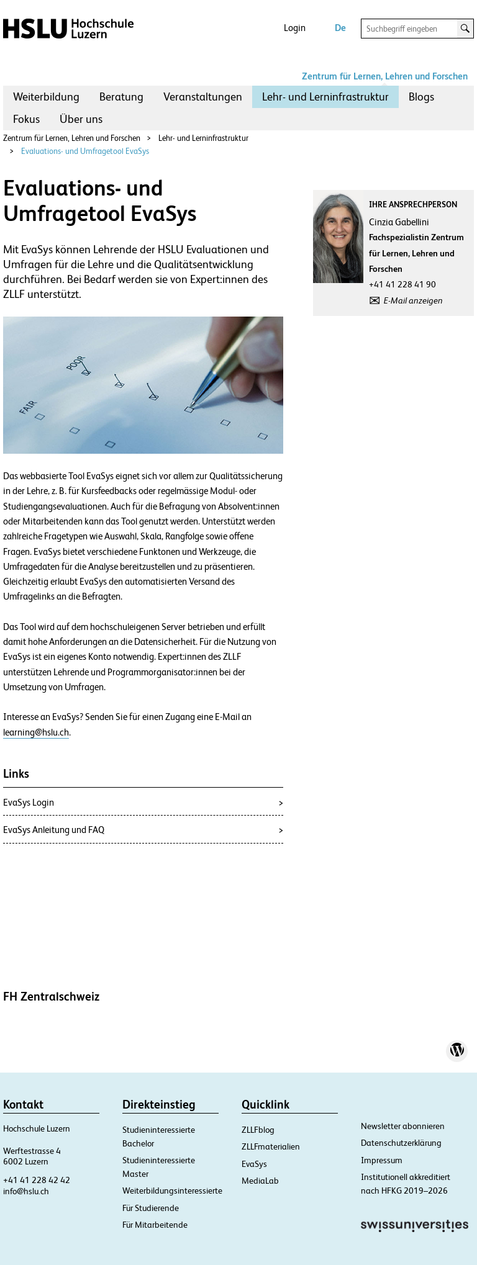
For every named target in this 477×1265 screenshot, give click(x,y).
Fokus (26, 118)
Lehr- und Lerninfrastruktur (325, 96)
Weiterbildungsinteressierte (172, 1190)
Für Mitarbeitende (155, 1225)
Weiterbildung (46, 96)
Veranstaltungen (202, 96)
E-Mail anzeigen (413, 300)
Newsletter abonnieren (403, 1126)
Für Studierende (150, 1208)
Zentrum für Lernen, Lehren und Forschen (385, 76)
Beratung (121, 96)
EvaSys (254, 1164)
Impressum (381, 1160)
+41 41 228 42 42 (36, 1180)
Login (295, 27)
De (340, 27)
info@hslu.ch (26, 1191)
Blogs (421, 96)
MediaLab (260, 1181)
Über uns (81, 118)
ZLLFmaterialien (271, 1146)
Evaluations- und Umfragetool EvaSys (85, 151)
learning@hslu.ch (36, 732)
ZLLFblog (258, 1130)
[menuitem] (46, 97)
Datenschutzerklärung (401, 1143)
